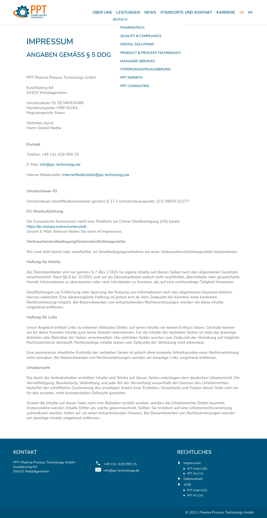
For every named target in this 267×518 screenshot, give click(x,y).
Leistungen (128, 12)
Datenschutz (193, 479)
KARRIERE (225, 12)
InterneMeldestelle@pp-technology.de (95, 174)
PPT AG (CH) (195, 473)
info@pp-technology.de (60, 164)
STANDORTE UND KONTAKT (186, 12)
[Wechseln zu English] (250, 12)
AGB (187, 484)
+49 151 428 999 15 (120, 464)
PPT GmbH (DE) (197, 469)
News (150, 12)
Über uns (102, 12)
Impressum (192, 463)
